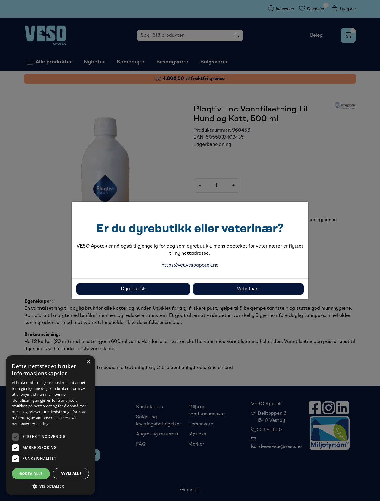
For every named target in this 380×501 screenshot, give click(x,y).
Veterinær (248, 289)
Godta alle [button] (30, 473)
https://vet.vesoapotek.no (190, 265)
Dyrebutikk (133, 289)
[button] (50, 486)
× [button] (88, 362)
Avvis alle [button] (71, 473)
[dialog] (50, 425)
